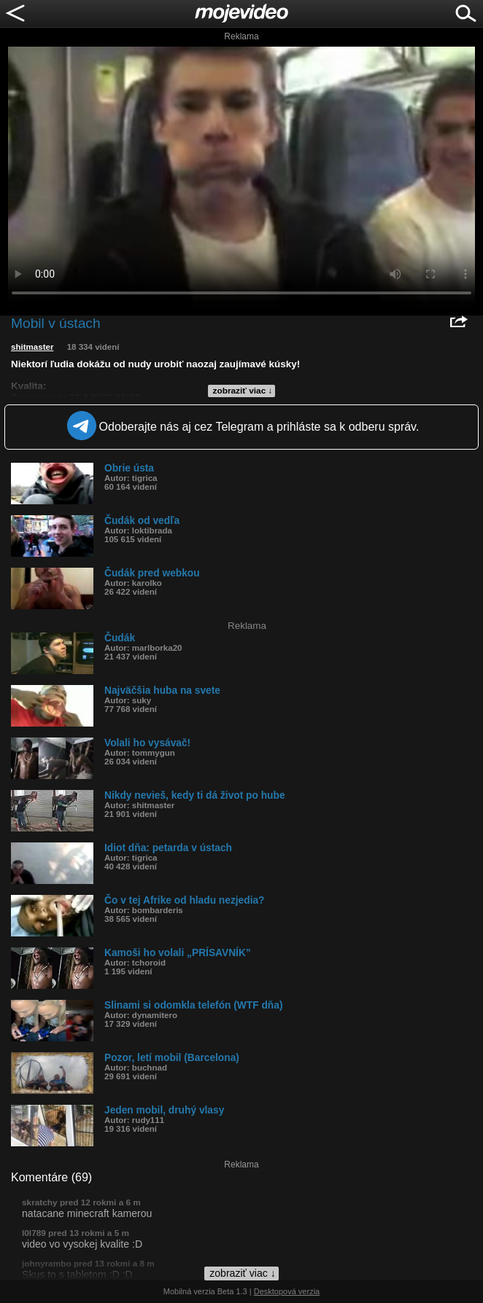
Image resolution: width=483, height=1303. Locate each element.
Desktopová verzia (287, 1291)
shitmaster (32, 347)
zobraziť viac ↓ (243, 391)
